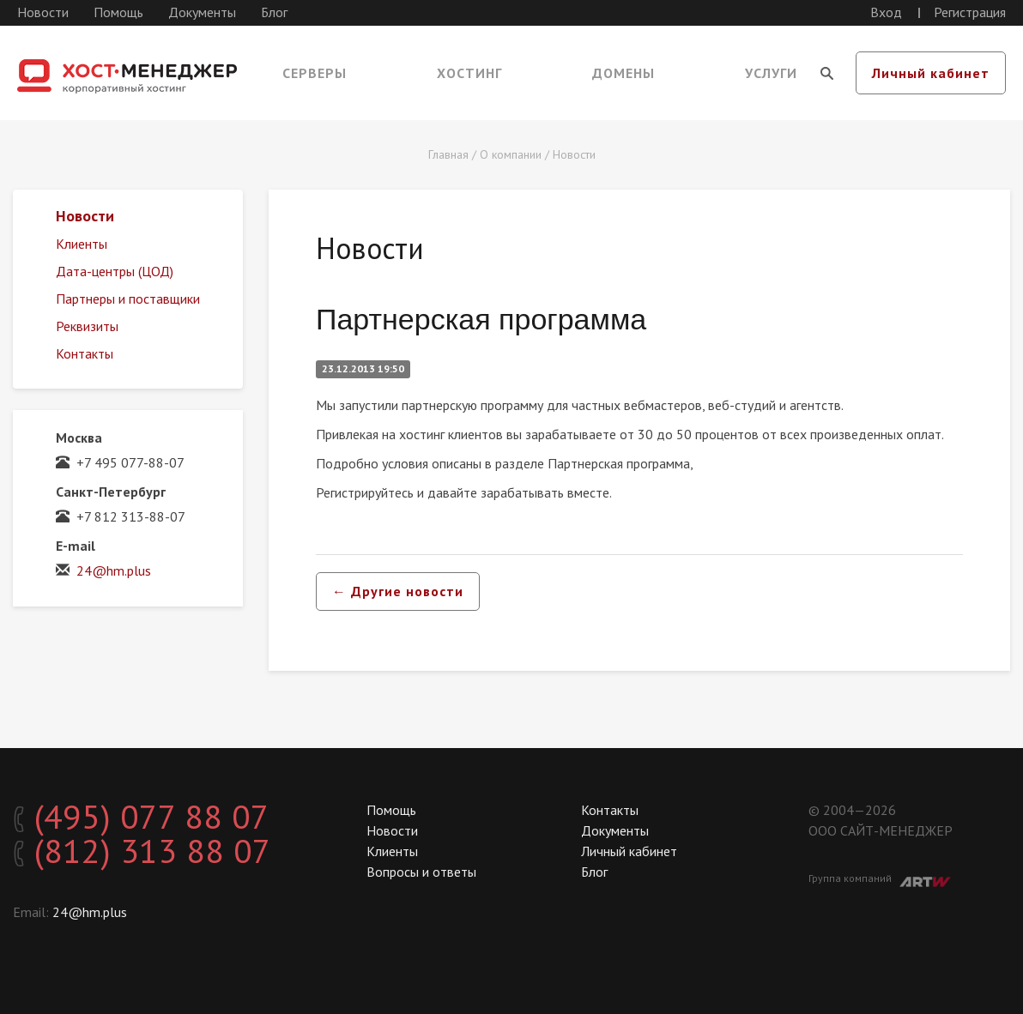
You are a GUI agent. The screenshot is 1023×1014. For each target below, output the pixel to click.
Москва (79, 437)
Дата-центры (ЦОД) (114, 271)
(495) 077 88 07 (141, 816)
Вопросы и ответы (421, 871)
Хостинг (469, 72)
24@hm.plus (113, 570)
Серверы (314, 72)
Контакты (84, 353)
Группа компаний (879, 879)
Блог (274, 12)
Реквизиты (87, 326)
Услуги (771, 72)
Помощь (118, 12)
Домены (623, 72)
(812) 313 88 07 (142, 851)
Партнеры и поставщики (128, 298)
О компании (511, 154)
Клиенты (81, 243)
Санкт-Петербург (111, 491)
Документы (202, 12)
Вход (886, 12)
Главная (448, 154)
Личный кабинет (931, 72)
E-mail (75, 545)
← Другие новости (397, 591)
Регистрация (970, 12)
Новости (43, 12)
